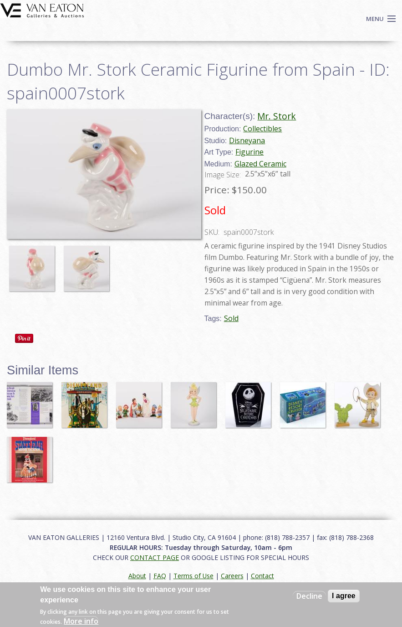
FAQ (159, 575)
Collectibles (262, 129)
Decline (309, 596)
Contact (262, 575)
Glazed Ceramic (260, 164)
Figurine (249, 152)
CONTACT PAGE (154, 557)
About (137, 575)
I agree (344, 596)
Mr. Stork (276, 116)
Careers (232, 575)
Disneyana (247, 140)
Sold (231, 318)
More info (81, 621)
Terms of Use (193, 575)
